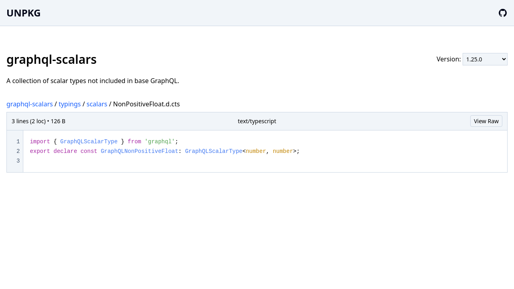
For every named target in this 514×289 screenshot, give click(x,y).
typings (70, 104)
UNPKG (23, 12)
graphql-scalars (29, 104)
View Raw (486, 121)
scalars (97, 104)
